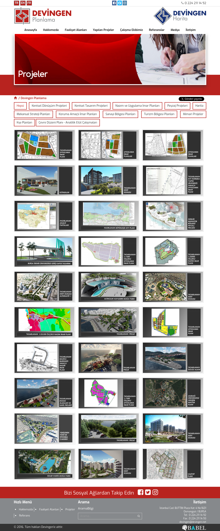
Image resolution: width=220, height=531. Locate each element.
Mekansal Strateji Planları (33, 114)
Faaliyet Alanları (76, 30)
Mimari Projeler (193, 114)
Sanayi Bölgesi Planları (120, 114)
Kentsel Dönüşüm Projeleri (49, 106)
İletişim (191, 30)
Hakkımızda (51, 30)
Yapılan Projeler (103, 30)
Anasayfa (30, 30)
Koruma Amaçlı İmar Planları (78, 114)
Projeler (70, 509)
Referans (24, 515)
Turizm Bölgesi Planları (159, 114)
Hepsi (20, 106)
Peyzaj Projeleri (177, 106)
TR (16, 3)
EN (23, 3)
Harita (199, 106)
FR (29, 3)
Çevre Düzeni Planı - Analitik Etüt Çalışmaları (68, 123)
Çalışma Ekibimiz (131, 30)
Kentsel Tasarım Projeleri (91, 106)
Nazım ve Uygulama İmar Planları (137, 106)
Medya (175, 30)
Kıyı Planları (24, 123)
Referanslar (157, 30)
